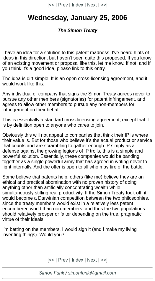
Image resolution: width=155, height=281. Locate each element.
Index (77, 4)
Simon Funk (51, 272)
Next (92, 4)
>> (103, 4)
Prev (63, 4)
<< (51, 4)
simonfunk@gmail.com (92, 272)
